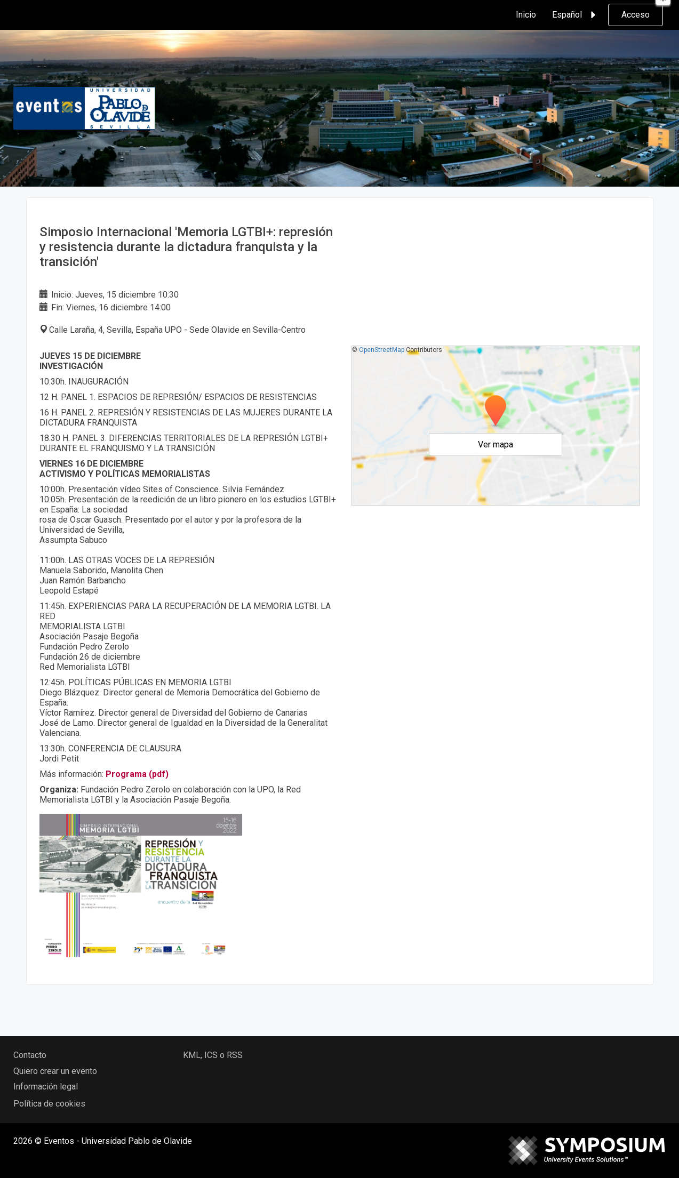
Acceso (635, 15)
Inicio (526, 15)
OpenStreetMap (381, 350)
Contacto (29, 1055)
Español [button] (575, 15)
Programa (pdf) (137, 774)
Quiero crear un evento (55, 1071)
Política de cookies (49, 1104)
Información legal (45, 1086)
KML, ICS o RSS (213, 1055)
